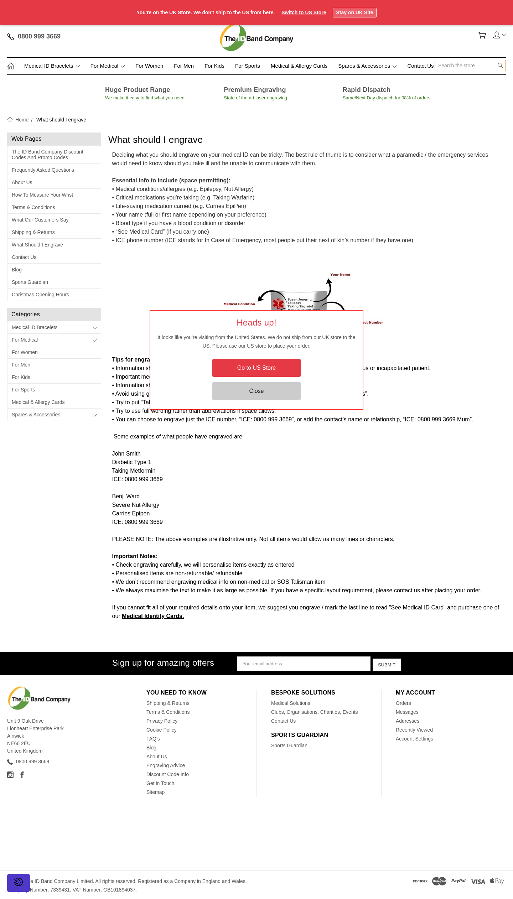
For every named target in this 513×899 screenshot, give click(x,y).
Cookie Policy (161, 728)
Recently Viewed (414, 728)
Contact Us (420, 66)
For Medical (107, 66)
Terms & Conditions (33, 207)
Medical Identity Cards (152, 616)
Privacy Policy (161, 719)
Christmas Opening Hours (40, 294)
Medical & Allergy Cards (299, 66)
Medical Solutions (290, 702)
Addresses (407, 719)
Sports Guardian (30, 282)
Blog (17, 269)
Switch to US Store (303, 12)
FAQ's (153, 737)
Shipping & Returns (33, 232)
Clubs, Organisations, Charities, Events (314, 710)
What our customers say (40, 220)
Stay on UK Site (354, 12)
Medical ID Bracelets (52, 66)
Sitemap (155, 791)
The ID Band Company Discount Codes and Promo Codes (47, 154)
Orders (403, 702)
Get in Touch (160, 782)
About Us (22, 182)
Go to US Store (256, 368)
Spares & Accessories (367, 66)
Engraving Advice (165, 764)
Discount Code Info (167, 773)
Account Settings (414, 737)
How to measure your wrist (42, 195)
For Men (184, 66)
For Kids (214, 66)
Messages (407, 710)
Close (256, 391)
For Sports (247, 66)
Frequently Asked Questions (43, 170)
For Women (149, 66)
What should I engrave (37, 245)
